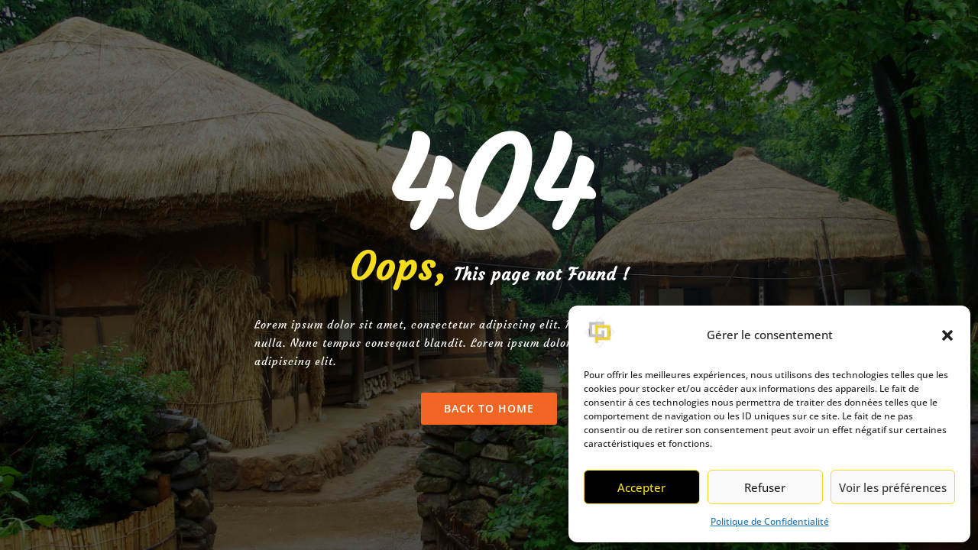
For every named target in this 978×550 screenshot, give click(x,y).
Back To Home (489, 408)
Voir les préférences (893, 487)
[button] (947, 335)
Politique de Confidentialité (770, 521)
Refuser (764, 487)
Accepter (641, 487)
